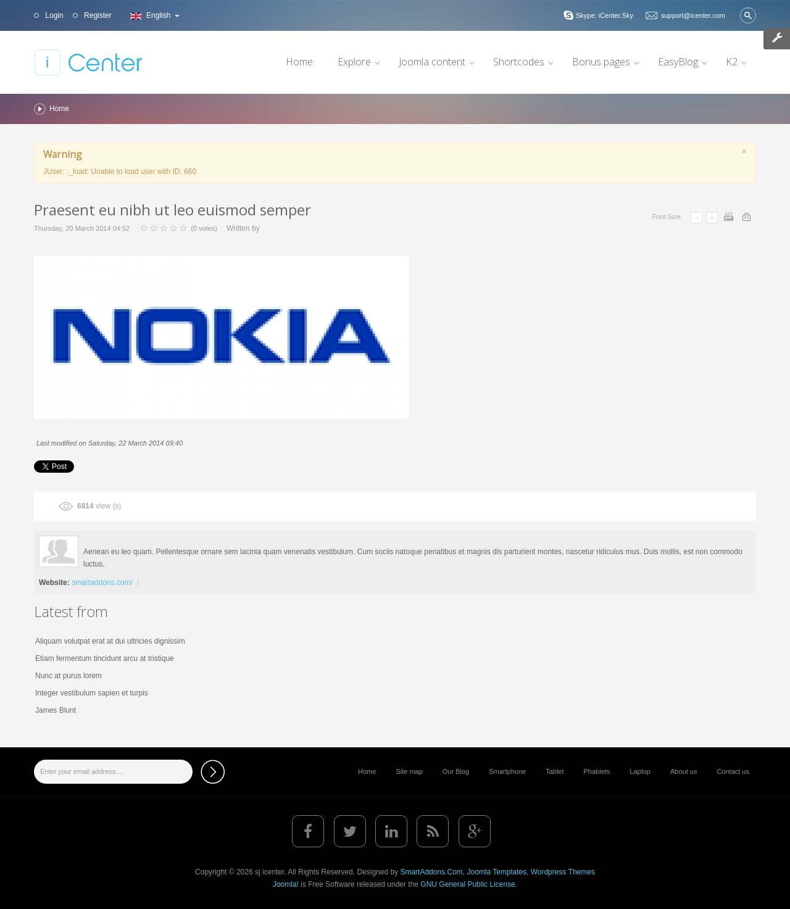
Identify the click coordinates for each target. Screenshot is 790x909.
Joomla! (286, 884)
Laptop (640, 771)
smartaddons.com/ (102, 582)
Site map (409, 771)
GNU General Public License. (468, 884)
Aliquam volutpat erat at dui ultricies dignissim (110, 641)
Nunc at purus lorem (68, 675)
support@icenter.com (693, 15)
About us (683, 771)
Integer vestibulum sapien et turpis (91, 693)
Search (748, 15)
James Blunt (55, 710)
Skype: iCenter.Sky (604, 15)
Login (53, 15)
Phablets (597, 771)
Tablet (554, 771)
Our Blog (456, 771)
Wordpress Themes (563, 872)
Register (97, 15)
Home (367, 771)
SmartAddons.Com (431, 872)
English (153, 15)
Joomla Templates (496, 872)
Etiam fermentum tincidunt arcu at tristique (104, 658)
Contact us (733, 771)
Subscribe (213, 772)
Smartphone (507, 771)
